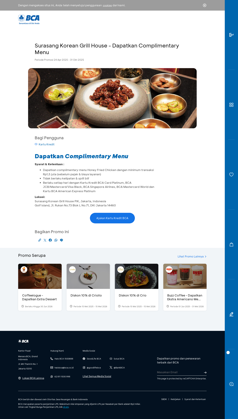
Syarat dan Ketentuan (195, 399)
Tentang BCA (133, 19)
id (198, 19)
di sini (66, 407)
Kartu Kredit (45, 144)
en (203, 19)
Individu (91, 19)
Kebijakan (175, 399)
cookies (107, 5)
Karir (155, 19)
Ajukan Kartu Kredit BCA (112, 218)
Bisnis (110, 19)
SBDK (164, 399)
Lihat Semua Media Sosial (97, 376)
